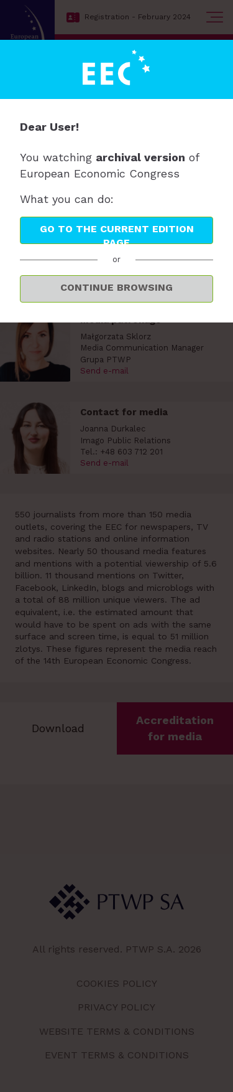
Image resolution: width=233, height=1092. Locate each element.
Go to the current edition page (117, 233)
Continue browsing (116, 287)
